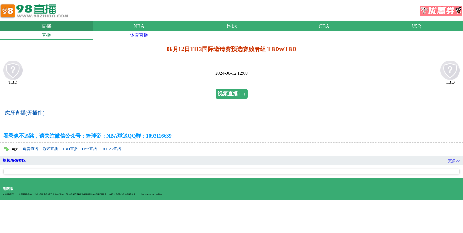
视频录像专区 (14, 160)
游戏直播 (50, 149)
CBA (324, 26)
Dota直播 (89, 149)
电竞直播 (30, 149)
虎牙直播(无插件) (25, 113)
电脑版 (8, 189)
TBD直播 (70, 149)
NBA (139, 26)
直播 (46, 26)
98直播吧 (35, 9)
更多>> (454, 161)
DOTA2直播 (111, 149)
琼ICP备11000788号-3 (151, 194)
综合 (417, 26)
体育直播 (139, 35)
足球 (231, 26)
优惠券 (441, 8)
